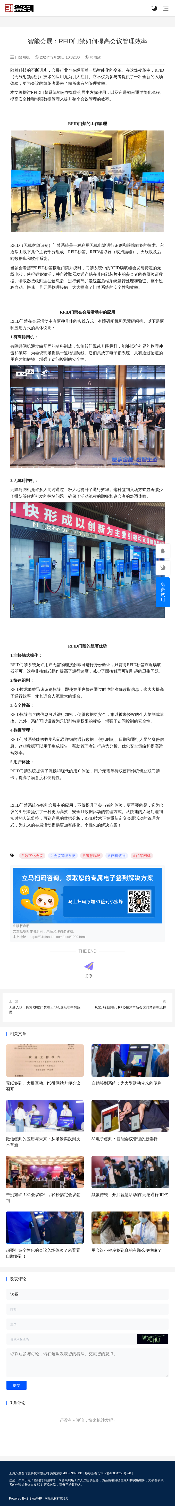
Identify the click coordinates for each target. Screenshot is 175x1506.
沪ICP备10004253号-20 (114, 1473)
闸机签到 (118, 856)
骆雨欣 (93, 57)
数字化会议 (34, 856)
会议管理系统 (64, 856)
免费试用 (163, 592)
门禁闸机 (20, 57)
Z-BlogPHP (34, 1498)
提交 (16, 1385)
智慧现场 (93, 856)
